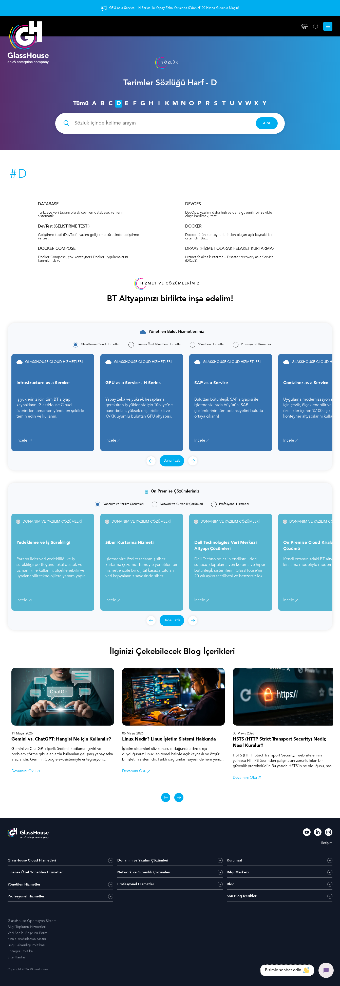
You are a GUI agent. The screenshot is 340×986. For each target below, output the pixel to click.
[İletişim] (304, 26)
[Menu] (327, 26)
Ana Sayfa (16, 42)
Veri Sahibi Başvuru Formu (28, 933)
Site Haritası (17, 957)
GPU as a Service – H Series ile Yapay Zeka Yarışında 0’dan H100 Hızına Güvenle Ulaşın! (174, 8)
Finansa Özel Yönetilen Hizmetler (35, 872)
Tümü (81, 104)
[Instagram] (328, 833)
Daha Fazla (171, 461)
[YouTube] (307, 833)
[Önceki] (151, 461)
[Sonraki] (192, 461)
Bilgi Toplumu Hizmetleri (27, 927)
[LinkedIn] (318, 833)
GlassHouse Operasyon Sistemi (32, 921)
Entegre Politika (20, 951)
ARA (266, 123)
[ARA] (315, 26)
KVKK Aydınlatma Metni (27, 939)
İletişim (326, 843)
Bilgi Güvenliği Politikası (26, 945)
